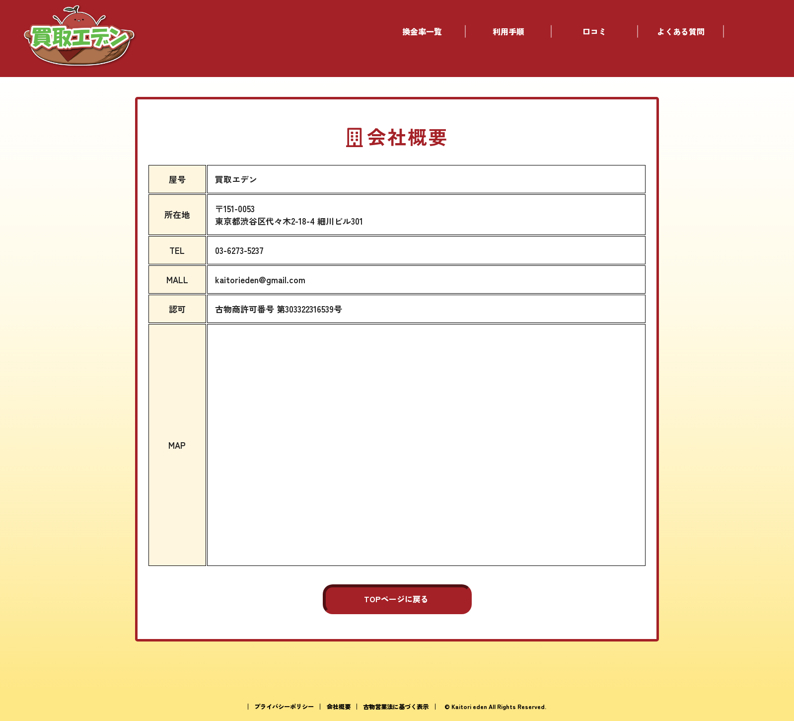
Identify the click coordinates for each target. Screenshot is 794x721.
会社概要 (339, 706)
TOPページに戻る (396, 599)
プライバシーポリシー (284, 706)
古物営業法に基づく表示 (396, 706)
